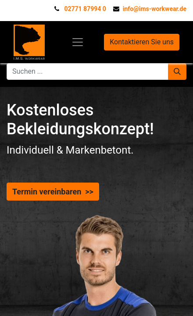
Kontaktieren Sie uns (142, 42)
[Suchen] (177, 71)
